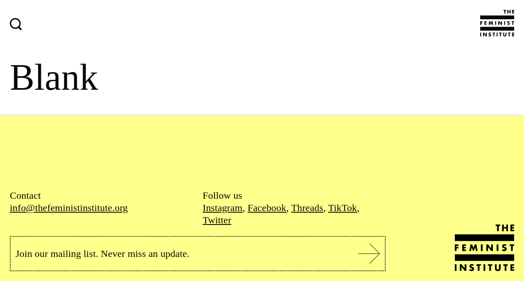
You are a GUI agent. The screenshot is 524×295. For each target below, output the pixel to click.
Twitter (217, 220)
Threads (307, 207)
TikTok (342, 207)
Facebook (267, 207)
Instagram (222, 207)
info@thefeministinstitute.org (69, 207)
